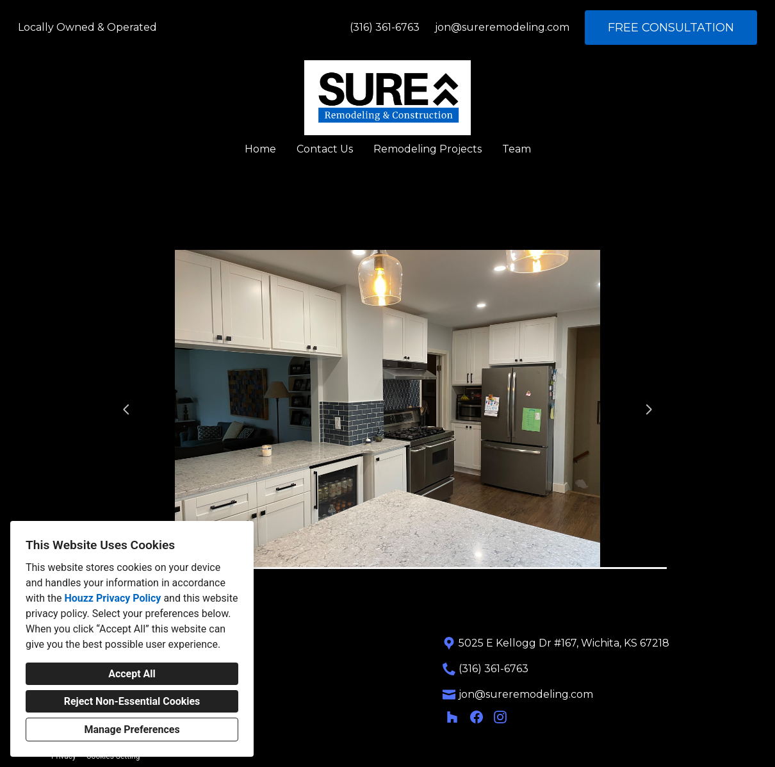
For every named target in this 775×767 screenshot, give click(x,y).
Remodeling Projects (427, 149)
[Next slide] (649, 409)
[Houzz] (452, 717)
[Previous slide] (126, 409)
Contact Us (325, 149)
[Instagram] (500, 717)
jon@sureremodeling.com (502, 27)
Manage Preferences (131, 729)
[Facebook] (476, 717)
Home (260, 149)
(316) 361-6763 (385, 27)
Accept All (132, 674)
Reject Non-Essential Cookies (132, 701)
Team (516, 149)
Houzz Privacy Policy (112, 598)
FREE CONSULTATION (671, 28)
